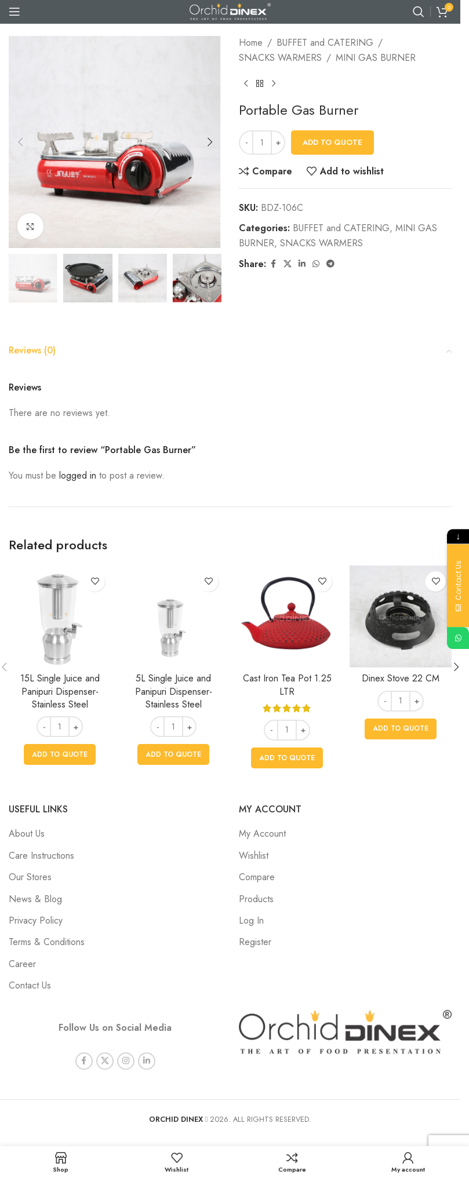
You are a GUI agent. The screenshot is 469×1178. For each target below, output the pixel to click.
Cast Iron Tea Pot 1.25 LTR (287, 685)
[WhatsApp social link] (316, 264)
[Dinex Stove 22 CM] (401, 617)
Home (251, 42)
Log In (251, 920)
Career (22, 964)
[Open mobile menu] (14, 11)
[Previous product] (246, 83)
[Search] (418, 11)
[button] (20, 142)
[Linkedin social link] (302, 264)
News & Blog (35, 899)
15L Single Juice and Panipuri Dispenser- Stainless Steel (60, 691)
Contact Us (30, 985)
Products (256, 899)
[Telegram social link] (330, 264)
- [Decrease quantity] (246, 142)
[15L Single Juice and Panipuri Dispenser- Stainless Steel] (60, 617)
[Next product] (274, 83)
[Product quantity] (262, 142)
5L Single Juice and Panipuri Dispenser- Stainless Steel (173, 691)
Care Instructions (41, 855)
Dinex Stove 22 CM (400, 678)
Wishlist (253, 855)
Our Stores (30, 877)
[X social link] (287, 264)
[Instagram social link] (125, 1048)
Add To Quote (332, 142)
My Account (262, 833)
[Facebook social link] (273, 264)
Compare (257, 877)
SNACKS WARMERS (280, 57)
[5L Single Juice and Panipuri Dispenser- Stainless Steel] (173, 617)
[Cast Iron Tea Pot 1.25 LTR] (287, 617)
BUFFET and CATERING (325, 42)
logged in (77, 475)
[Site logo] (230, 10)
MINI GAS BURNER (376, 57)
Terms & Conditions (47, 942)
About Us (27, 833)
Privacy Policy (36, 920)
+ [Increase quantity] (278, 142)
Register (255, 942)
